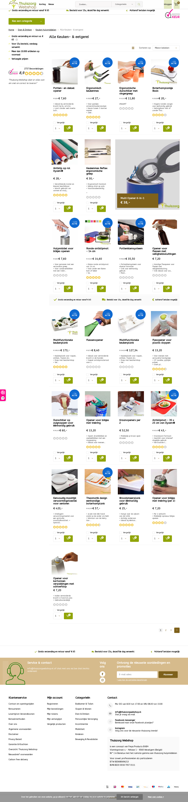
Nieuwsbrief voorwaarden (21, 756)
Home (11, 32)
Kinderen (79, 736)
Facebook (102, 675)
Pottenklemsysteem (131, 250)
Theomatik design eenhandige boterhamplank (96, 503)
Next (177, 632)
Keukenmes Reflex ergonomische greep (96, 173)
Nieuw (51, 4)
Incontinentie (81, 726)
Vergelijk (59, 124)
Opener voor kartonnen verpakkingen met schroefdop (63, 584)
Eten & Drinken (25, 32)
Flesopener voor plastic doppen (161, 343)
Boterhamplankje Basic (162, 91)
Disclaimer (13, 736)
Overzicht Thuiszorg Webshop (23, 751)
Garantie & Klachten (18, 746)
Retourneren (14, 711)
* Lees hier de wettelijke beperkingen (132, 682)
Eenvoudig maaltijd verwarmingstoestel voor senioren (65, 503)
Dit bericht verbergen (129, 797)
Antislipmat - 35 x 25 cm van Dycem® (163, 423)
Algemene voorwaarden (20, 731)
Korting (42, 4)
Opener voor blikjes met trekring (97, 423)
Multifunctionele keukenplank (63, 343)
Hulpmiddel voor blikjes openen (63, 252)
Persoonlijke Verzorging (86, 721)
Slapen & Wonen (83, 711)
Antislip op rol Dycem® (61, 172)
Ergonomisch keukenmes (93, 91)
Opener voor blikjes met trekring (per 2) (163, 501)
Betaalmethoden (17, 721)
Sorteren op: (145, 50)
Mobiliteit (80, 731)
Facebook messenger (125, 722)
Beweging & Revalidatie (86, 741)
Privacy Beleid (15, 741)
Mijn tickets (52, 716)
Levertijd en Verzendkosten (21, 716)
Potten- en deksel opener (64, 91)
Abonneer (168, 676)
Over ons (13, 726)
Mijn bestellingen (55, 711)
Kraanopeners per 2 (129, 423)
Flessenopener (94, 342)
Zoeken (139, 4)
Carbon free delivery (18, 761)
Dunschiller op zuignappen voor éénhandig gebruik (64, 425)
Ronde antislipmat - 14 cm (97, 252)
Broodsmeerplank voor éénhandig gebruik (129, 503)
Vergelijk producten (56, 726)
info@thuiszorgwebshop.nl (128, 714)
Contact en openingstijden (21, 706)
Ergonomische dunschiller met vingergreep (128, 93)
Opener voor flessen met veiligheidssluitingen (164, 253)
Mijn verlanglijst (54, 721)
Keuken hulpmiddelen (46, 32)
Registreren (52, 706)
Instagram (102, 682)
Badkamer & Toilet (84, 706)
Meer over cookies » (156, 797)
